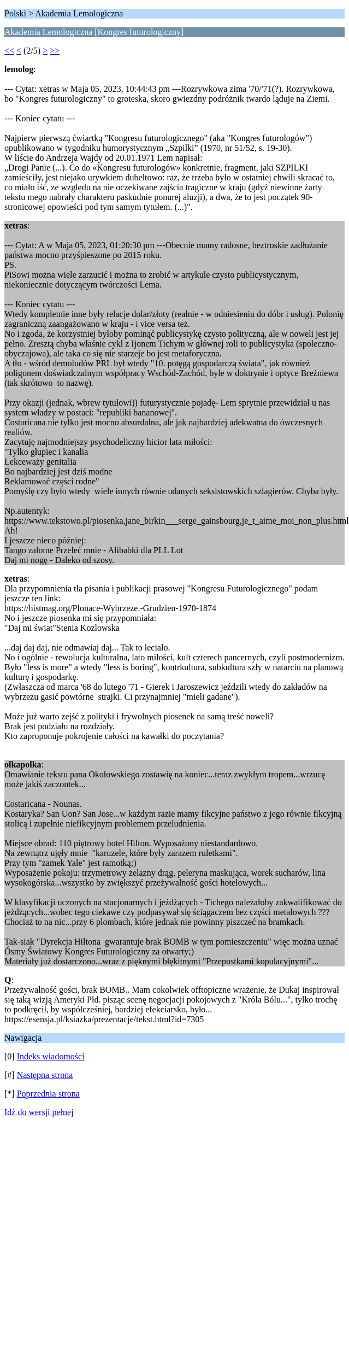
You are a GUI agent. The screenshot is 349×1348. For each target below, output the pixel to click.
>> (55, 50)
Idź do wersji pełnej (39, 1112)
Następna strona (45, 1075)
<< (9, 50)
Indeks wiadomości (51, 1056)
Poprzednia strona (48, 1093)
